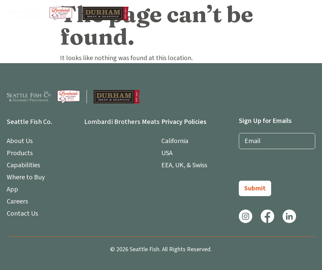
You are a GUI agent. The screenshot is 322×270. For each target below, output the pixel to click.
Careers (17, 201)
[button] (312, 13)
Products (20, 153)
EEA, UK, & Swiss (184, 165)
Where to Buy (26, 177)
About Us (21, 141)
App (14, 189)
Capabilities (23, 165)
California (174, 141)
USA (166, 153)
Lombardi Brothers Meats (122, 122)
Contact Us (22, 213)
